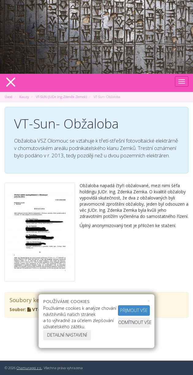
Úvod (8, 96)
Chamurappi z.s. (29, 367)
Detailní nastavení (67, 335)
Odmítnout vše (134, 322)
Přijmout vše (134, 310)
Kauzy (24, 96)
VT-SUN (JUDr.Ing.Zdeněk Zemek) (61, 96)
